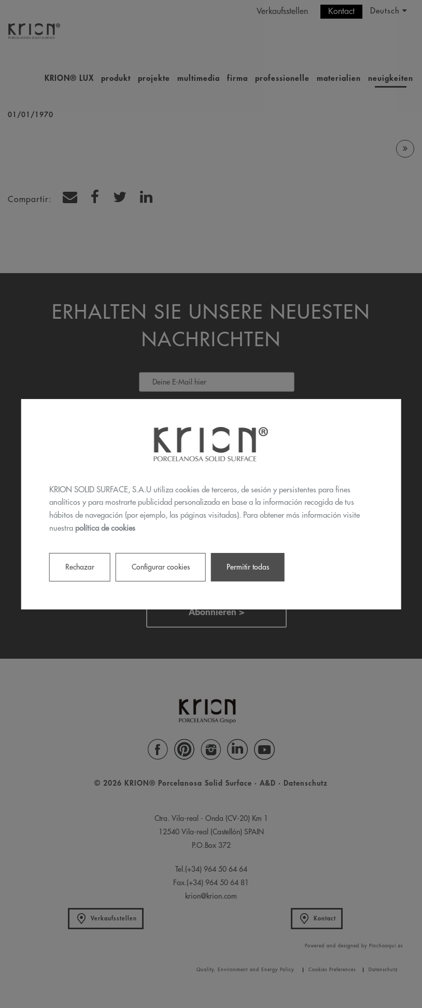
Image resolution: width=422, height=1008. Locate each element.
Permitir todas (248, 566)
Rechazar (79, 566)
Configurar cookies (161, 566)
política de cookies (105, 528)
